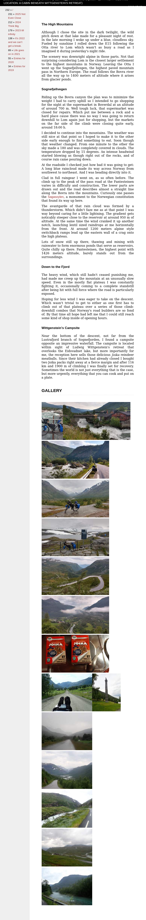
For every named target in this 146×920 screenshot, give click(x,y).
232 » (8, 10)
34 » (11, 66)
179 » (11, 30)
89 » (11, 50)
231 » (11, 14)
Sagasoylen (56, 196)
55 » (11, 58)
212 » (11, 22)
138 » (11, 38)
